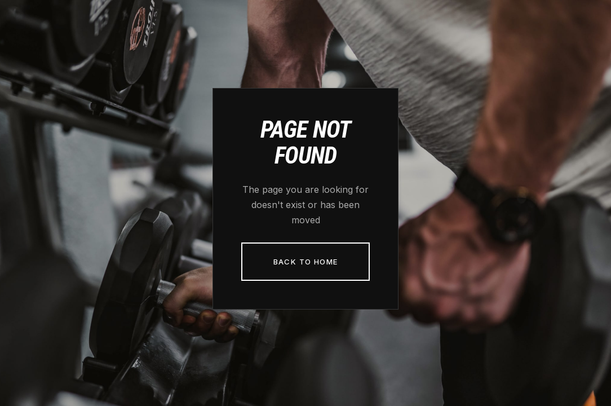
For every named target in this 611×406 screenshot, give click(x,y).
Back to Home (305, 261)
